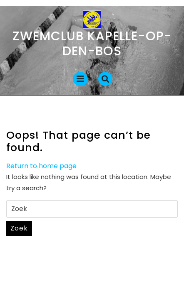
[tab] (80, 79)
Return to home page (41, 166)
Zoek (19, 228)
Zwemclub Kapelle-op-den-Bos (92, 43)
